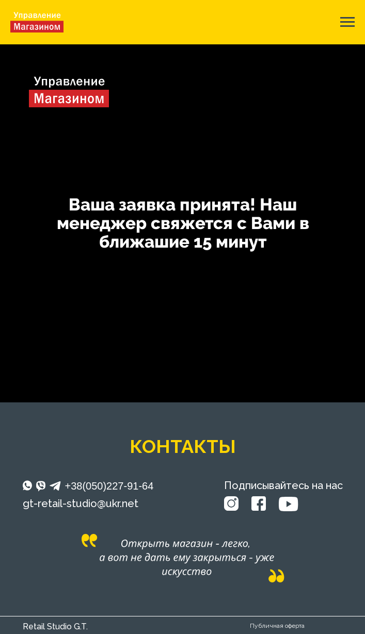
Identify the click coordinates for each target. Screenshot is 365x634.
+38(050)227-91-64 (109, 486)
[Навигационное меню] (347, 22)
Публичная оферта (277, 625)
